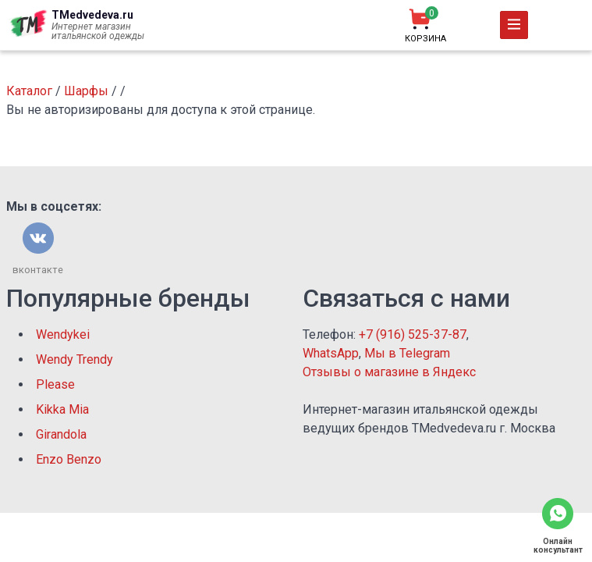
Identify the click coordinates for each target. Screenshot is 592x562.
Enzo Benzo (68, 459)
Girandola (61, 434)
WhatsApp (331, 353)
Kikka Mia (62, 409)
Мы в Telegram (407, 353)
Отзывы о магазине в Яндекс (389, 372)
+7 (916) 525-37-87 (412, 334)
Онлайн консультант (558, 545)
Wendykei (63, 334)
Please (55, 384)
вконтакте (37, 270)
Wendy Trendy (74, 359)
